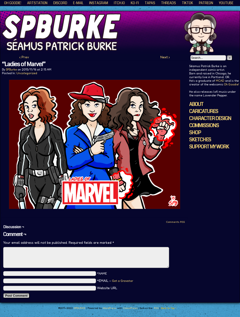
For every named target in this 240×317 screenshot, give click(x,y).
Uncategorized (26, 73)
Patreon (206, 2)
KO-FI (135, 2)
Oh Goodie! (12, 2)
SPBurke (11, 69)
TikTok (187, 2)
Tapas (150, 2)
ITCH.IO (119, 2)
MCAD (220, 80)
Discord (60, 2)
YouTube (226, 2)
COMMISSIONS (204, 125)
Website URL (107, 288)
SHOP (195, 132)
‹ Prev (24, 57)
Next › (165, 57)
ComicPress (130, 308)
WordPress (109, 308)
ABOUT (196, 104)
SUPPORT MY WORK (209, 146)
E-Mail (78, 2)
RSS (156, 308)
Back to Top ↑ (169, 308)
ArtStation (37, 2)
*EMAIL (115, 280)
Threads (168, 2)
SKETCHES (200, 139)
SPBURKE (79, 308)
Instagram (98, 2)
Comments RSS (175, 222)
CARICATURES (203, 111)
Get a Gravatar (122, 281)
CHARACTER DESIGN (210, 118)
